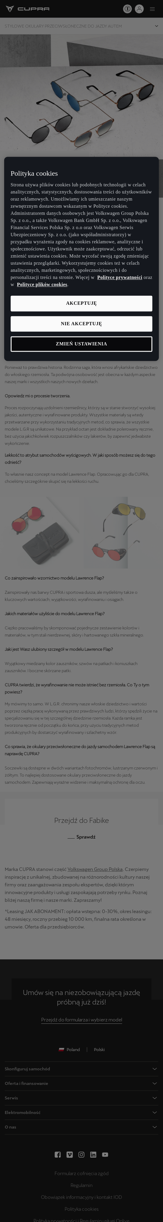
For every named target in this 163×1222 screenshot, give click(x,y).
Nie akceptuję (81, 323)
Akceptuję (81, 303)
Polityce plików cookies (42, 284)
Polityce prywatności (119, 277)
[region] (81, 259)
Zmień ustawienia (81, 344)
